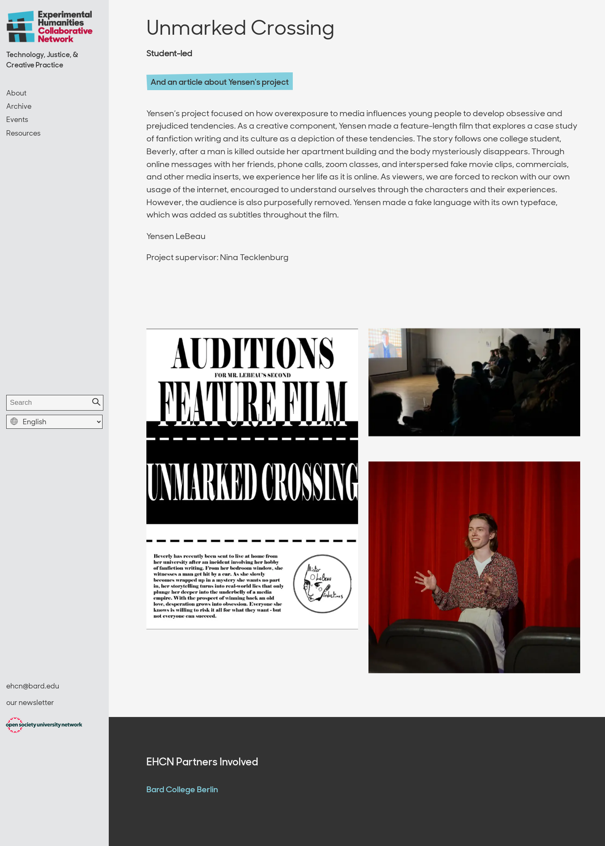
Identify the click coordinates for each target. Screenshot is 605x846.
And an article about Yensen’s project (220, 81)
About (16, 93)
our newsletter (30, 702)
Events (17, 119)
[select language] (54, 422)
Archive (18, 106)
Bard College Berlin (182, 789)
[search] (54, 403)
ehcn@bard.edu (32, 686)
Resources (23, 133)
